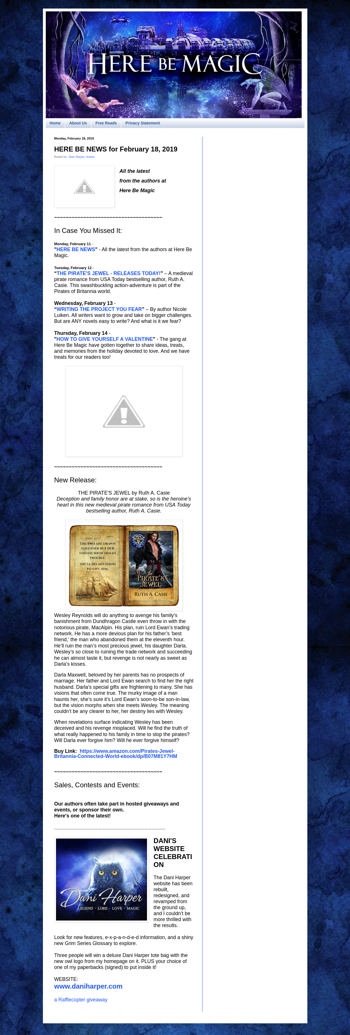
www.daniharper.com (88, 986)
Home (55, 123)
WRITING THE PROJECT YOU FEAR (99, 309)
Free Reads (106, 123)
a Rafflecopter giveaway (80, 1000)
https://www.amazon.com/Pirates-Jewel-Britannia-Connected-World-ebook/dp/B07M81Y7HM (116, 753)
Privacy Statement (142, 123)
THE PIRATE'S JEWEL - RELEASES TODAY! (108, 273)
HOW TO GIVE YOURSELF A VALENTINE (105, 339)
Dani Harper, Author (82, 156)
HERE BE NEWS (76, 249)
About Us (78, 123)
